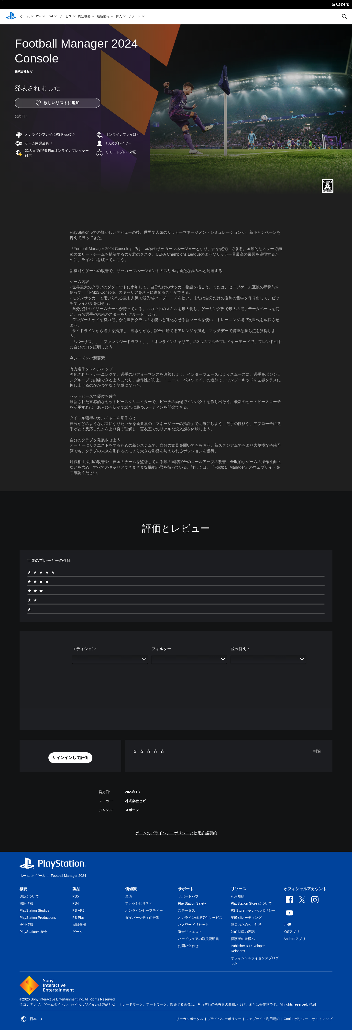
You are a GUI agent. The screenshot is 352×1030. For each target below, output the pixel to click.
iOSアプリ (291, 932)
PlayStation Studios (34, 910)
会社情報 (26, 925)
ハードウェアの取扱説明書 (198, 939)
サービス (65, 17)
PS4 (50, 17)
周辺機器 (84, 17)
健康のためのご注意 (246, 925)
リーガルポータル (189, 1019)
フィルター (161, 649)
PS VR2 (78, 910)
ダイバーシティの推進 (142, 917)
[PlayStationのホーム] (11, 16)
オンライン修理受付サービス (200, 917)
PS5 (38, 17)
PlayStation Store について (251, 903)
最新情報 (103, 17)
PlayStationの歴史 (33, 932)
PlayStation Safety (192, 903)
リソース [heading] (238, 889)
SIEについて (29, 896)
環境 (128, 896)
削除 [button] (317, 751)
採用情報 (26, 903)
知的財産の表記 (243, 932)
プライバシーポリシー (224, 1019)
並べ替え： (240, 649)
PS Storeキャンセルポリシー (253, 910)
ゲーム (25, 17)
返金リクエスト (190, 932)
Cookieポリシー (296, 1019)
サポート (134, 17)
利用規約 (237, 896)
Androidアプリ (295, 939)
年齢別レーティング (246, 917)
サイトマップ (322, 1019)
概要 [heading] (23, 889)
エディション (84, 649)
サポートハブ (188, 896)
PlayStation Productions (38, 917)
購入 (119, 17)
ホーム (25, 876)
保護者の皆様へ (243, 939)
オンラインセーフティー (144, 910)
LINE (287, 925)
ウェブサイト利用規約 (262, 1019)
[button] (70, 757)
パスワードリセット (193, 925)
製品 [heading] (76, 889)
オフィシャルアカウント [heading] (305, 889)
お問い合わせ (188, 946)
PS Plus (78, 917)
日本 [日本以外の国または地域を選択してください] (32, 1019)
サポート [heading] (186, 889)
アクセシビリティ (139, 903)
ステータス (186, 910)
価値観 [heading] (131, 889)
